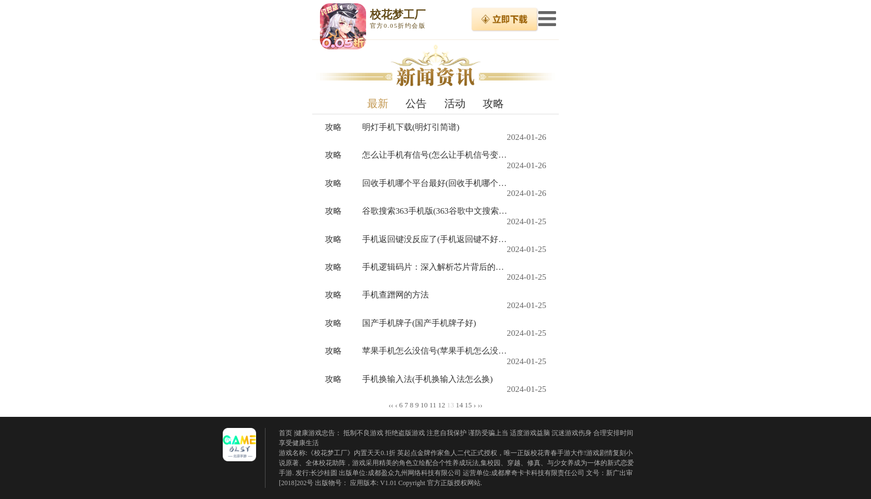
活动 (454, 103)
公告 (416, 103)
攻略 (493, 103)
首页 (285, 433)
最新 (377, 103)
